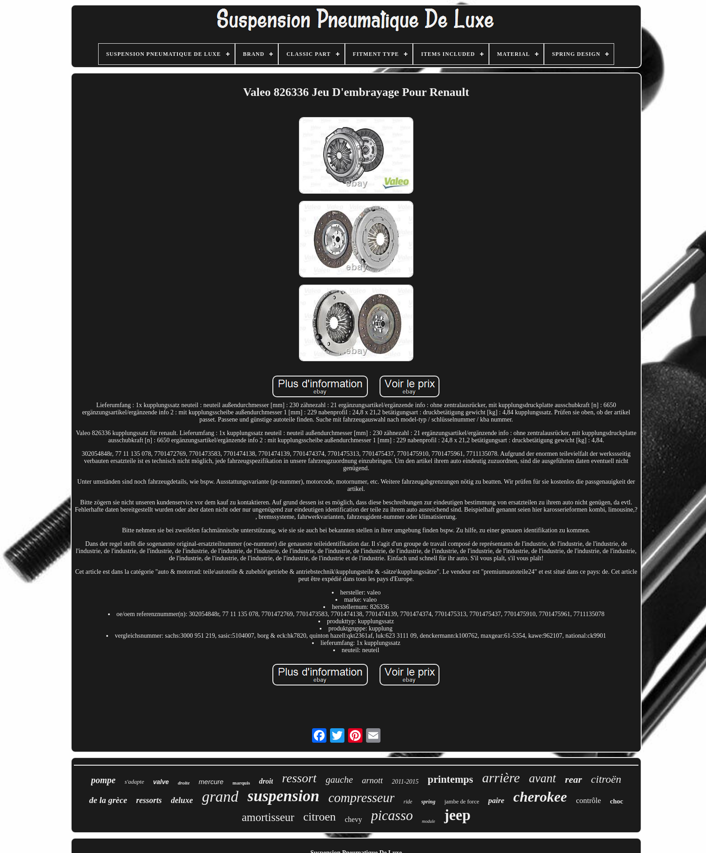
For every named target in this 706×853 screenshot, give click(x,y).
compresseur (361, 797)
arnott (372, 780)
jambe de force (461, 801)
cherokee (540, 797)
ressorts (149, 800)
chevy (353, 819)
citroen (319, 816)
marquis (241, 782)
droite (184, 782)
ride (407, 802)
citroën (606, 779)
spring (428, 802)
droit (266, 781)
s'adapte (134, 781)
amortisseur (268, 817)
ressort (299, 778)
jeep (457, 815)
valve (161, 781)
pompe (103, 780)
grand (220, 796)
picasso (392, 815)
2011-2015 (405, 781)
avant (542, 778)
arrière (501, 777)
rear (573, 779)
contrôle (588, 800)
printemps (450, 779)
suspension (284, 796)
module (428, 821)
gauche (339, 779)
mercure (211, 781)
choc (616, 801)
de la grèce (108, 800)
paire (496, 800)
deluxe (182, 800)
